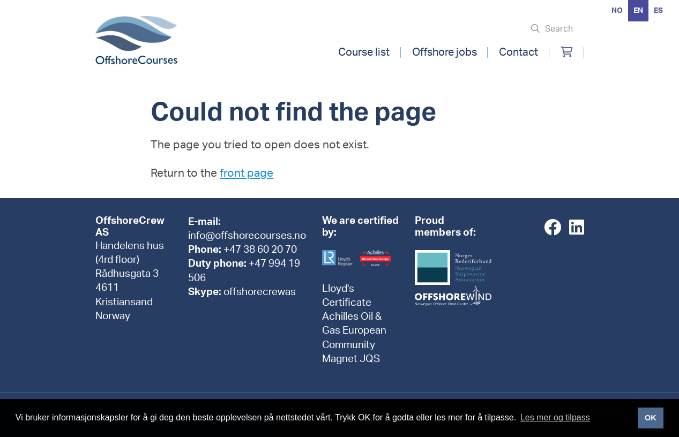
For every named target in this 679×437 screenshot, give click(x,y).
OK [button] (650, 417)
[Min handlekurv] (567, 52)
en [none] (638, 10)
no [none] (617, 10)
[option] (617, 10)
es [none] (658, 10)
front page (246, 173)
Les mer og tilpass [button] (555, 417)
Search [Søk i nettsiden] (559, 29)
